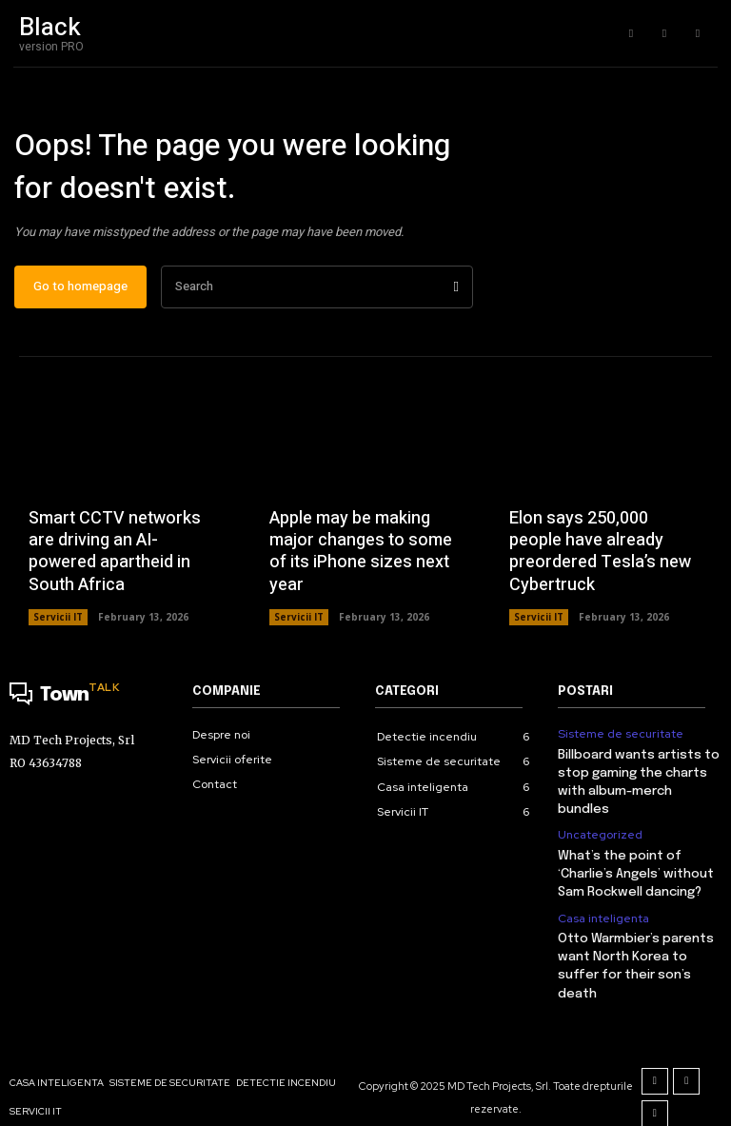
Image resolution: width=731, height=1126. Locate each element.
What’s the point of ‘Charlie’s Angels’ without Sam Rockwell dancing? (634, 852)
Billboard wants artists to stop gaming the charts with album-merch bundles (639, 772)
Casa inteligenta (603, 894)
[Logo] (91, 697)
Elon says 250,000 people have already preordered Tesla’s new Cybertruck (600, 552)
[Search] (456, 288)
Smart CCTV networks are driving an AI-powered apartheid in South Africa (115, 552)
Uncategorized (600, 814)
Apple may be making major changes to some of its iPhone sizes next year (360, 552)
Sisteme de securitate (620, 734)
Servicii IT (58, 618)
